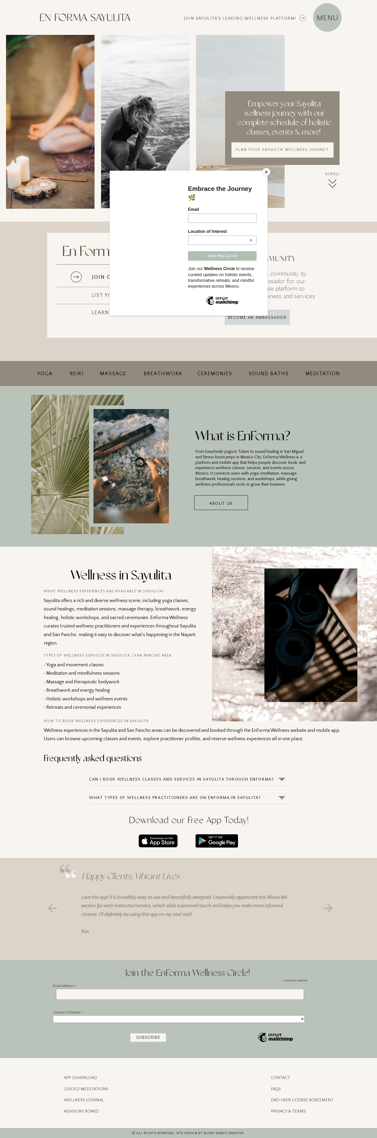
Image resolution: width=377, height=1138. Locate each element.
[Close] (266, 172)
